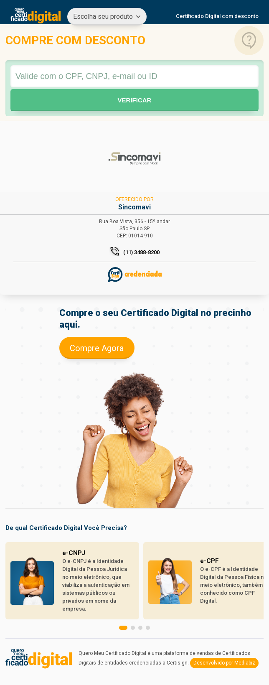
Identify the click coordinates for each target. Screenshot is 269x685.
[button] (123, 628)
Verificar (135, 100)
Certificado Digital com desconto (217, 16)
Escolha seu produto (103, 16)
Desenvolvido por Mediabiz (224, 663)
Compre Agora (97, 348)
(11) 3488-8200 (141, 252)
